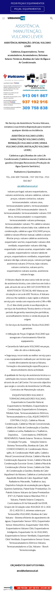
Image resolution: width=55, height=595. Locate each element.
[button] (3, 18)
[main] (27, 44)
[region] (27, 7)
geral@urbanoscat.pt (27, 186)
